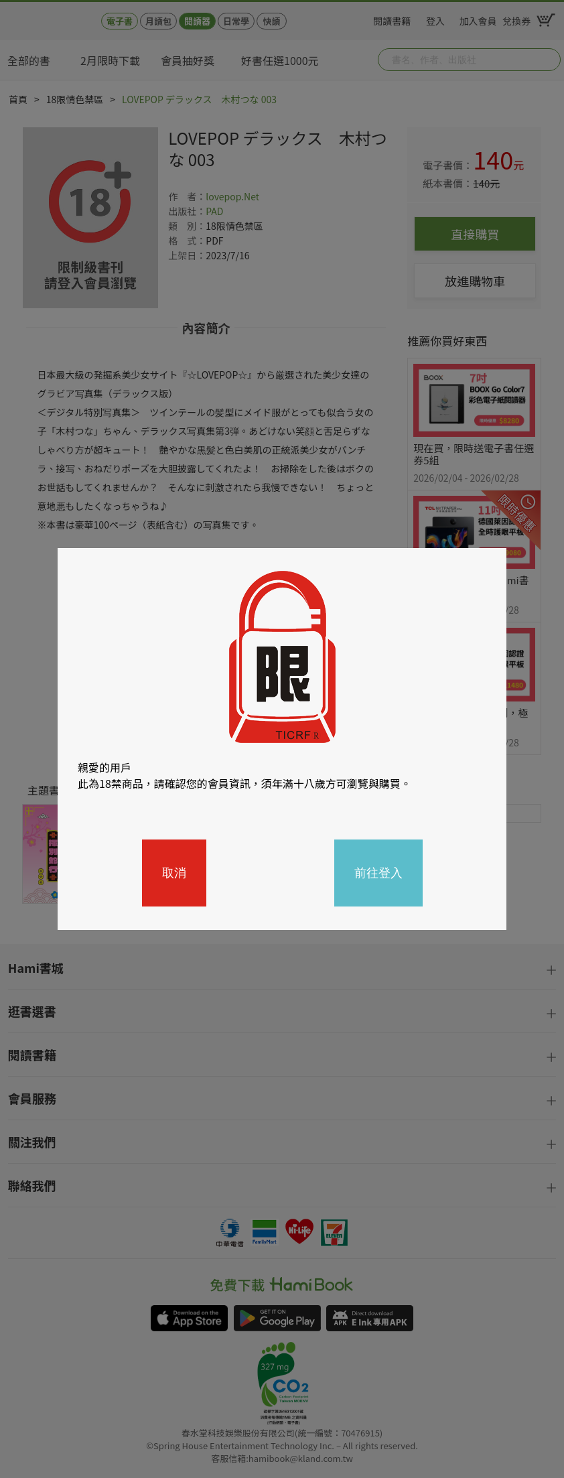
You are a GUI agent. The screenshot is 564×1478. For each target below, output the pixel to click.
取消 (174, 873)
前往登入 (378, 873)
